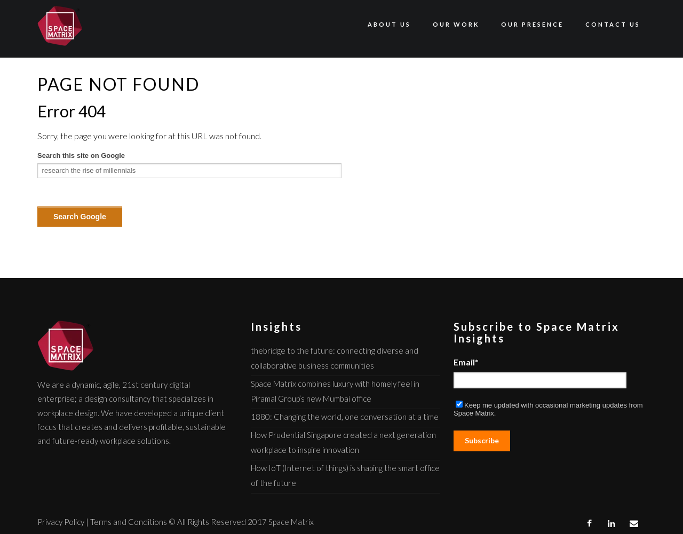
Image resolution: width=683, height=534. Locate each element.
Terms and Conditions (128, 522)
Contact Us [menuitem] (612, 24)
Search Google (79, 216)
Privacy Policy (60, 522)
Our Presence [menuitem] (532, 24)
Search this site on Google (81, 156)
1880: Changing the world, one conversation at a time (345, 416)
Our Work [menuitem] (456, 24)
